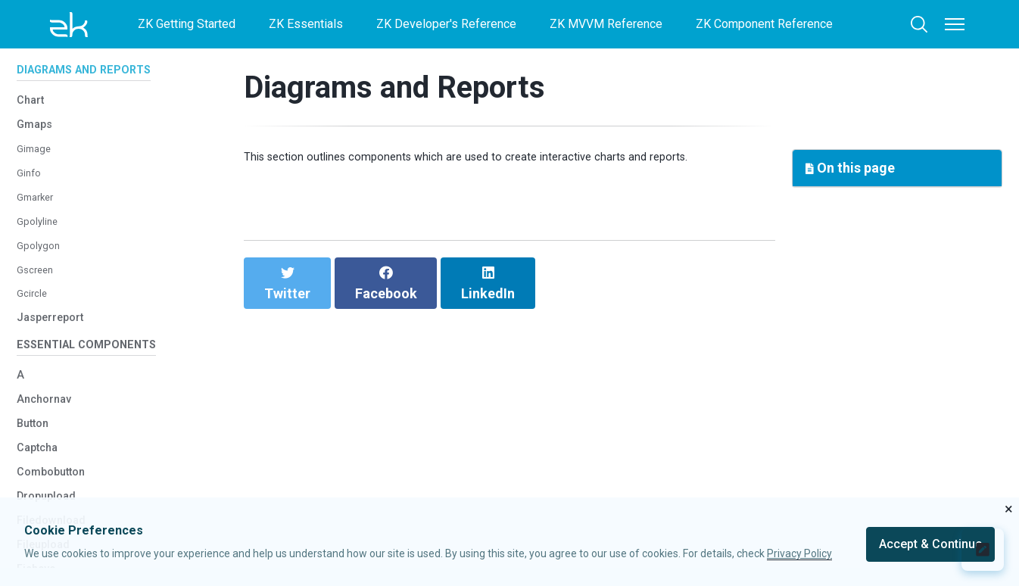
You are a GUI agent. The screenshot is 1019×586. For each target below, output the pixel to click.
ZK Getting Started (186, 24)
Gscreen (39, 312)
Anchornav (50, 450)
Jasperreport (58, 360)
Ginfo (31, 215)
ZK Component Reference (764, 24)
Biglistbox (47, 76)
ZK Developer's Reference (446, 24)
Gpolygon (42, 288)
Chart (34, 143)
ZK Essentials (306, 24)
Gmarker (39, 239)
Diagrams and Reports (394, 87)
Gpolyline (41, 264)
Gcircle (35, 336)
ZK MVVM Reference (606, 24)
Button (38, 474)
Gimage (37, 192)
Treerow (38, 52)
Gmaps (38, 167)
